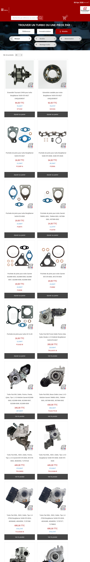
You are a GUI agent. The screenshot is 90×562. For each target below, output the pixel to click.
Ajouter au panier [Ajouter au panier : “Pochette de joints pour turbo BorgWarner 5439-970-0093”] (44, 175)
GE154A (44, 82)
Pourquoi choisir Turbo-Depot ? (12, 542)
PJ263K (16, 204)
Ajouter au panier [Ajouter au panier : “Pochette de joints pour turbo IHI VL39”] (71, 235)
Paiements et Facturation (10, 539)
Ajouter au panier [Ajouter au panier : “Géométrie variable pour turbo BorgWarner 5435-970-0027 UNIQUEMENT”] (44, 114)
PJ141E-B (71, 201)
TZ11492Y (16, 448)
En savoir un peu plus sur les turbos (72, 524)
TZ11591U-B (16, 385)
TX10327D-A (71, 384)
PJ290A (16, 143)
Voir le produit (16, 295)
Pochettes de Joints (37, 533)
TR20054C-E (44, 382)
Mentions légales (58, 559)
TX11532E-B (71, 325)
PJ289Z (44, 203)
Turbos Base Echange (38, 524)
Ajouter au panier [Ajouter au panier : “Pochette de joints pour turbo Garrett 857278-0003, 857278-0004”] (44, 235)
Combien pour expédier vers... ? (12, 530)
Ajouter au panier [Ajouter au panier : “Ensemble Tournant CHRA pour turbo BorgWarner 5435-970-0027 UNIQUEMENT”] (17, 114)
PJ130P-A (71, 80)
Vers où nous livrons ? (9, 527)
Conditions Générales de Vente (70, 527)
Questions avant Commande (11, 533)
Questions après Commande (11, 536)
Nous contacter (7, 545)
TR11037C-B (16, 264)
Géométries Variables (38, 530)
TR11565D (16, 325)
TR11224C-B (44, 266)
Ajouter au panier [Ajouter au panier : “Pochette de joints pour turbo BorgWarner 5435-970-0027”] (71, 114)
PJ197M (71, 144)
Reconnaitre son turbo (38, 521)
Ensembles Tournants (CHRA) (41, 527)
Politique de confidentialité (69, 530)
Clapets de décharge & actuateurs (42, 536)
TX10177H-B (71, 264)
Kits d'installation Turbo (39, 539)
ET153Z (16, 82)
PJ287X (44, 141)
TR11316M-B (44, 324)
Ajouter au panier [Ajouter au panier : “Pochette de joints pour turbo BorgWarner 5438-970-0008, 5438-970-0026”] (17, 175)
